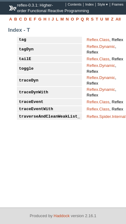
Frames (117, 5)
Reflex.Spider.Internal (106, 116)
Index (89, 5)
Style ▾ (103, 5)
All (118, 19)
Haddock (62, 215)
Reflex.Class (98, 39)
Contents (74, 5)
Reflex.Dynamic (101, 46)
